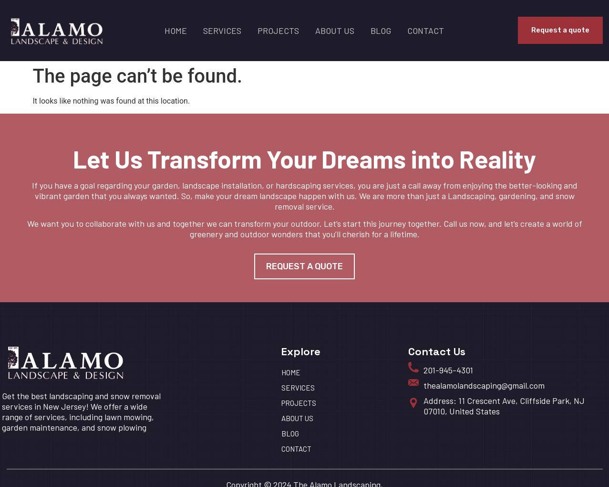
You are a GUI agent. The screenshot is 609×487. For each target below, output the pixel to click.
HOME (176, 30)
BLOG (381, 30)
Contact (425, 30)
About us (334, 30)
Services (222, 30)
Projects (278, 30)
